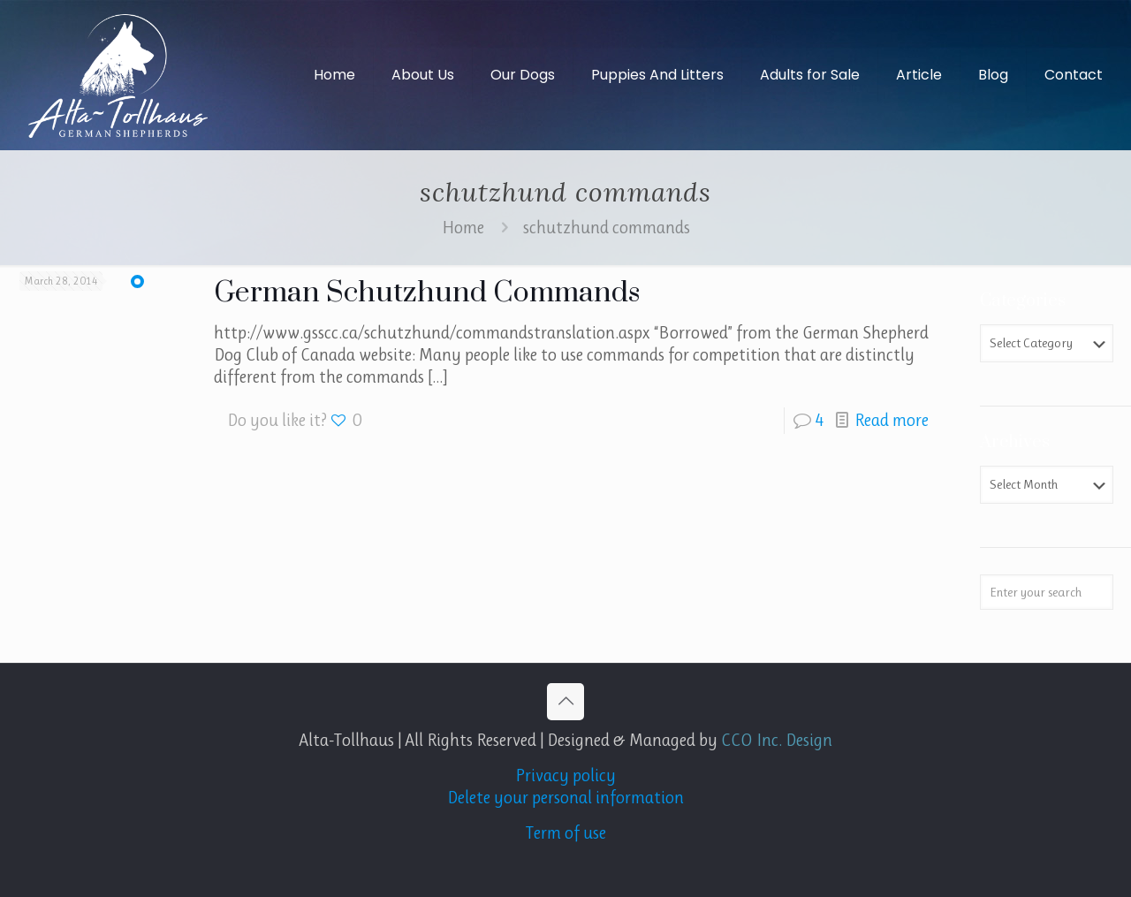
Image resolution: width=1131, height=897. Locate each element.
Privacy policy (565, 775)
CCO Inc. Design (776, 740)
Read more (891, 420)
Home (463, 227)
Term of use (566, 833)
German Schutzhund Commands (427, 293)
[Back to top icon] (565, 701)
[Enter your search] (1046, 592)
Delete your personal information (565, 797)
